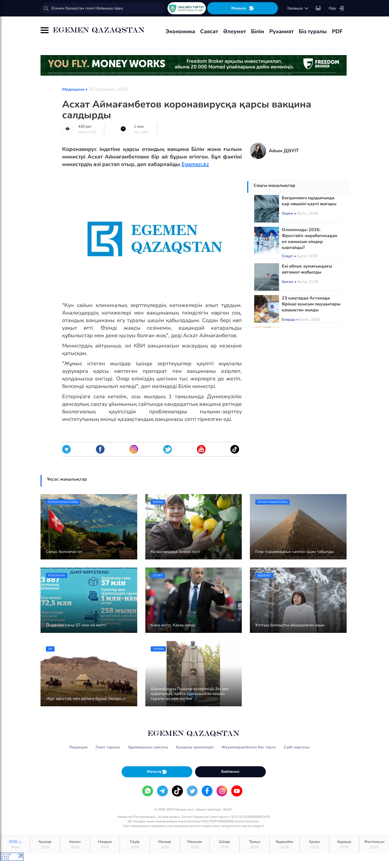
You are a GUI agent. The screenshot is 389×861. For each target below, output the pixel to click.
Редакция (78, 747)
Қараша (344, 844)
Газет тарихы (108, 747)
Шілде (224, 844)
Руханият (281, 31)
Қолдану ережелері (194, 747)
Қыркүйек (284, 844)
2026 (15, 844)
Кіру (336, 8)
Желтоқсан (374, 844)
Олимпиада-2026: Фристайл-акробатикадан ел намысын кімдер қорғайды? (309, 239)
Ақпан (75, 844)
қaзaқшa (298, 8)
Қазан (314, 844)
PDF (337, 31)
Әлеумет (234, 31)
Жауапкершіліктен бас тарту (249, 747)
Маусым (195, 844)
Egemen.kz (195, 164)
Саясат (209, 31)
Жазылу (242, 8)
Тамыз (254, 844)
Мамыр (165, 844)
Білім (257, 31)
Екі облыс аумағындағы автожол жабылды (307, 269)
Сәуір (135, 844)
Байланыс (230, 771)
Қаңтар (45, 844)
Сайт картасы (297, 747)
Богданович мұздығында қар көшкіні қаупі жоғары (309, 201)
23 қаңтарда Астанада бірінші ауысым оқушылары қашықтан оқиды (311, 304)
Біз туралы (313, 31)
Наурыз (105, 844)
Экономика (180, 31)
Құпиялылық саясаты (148, 747)
